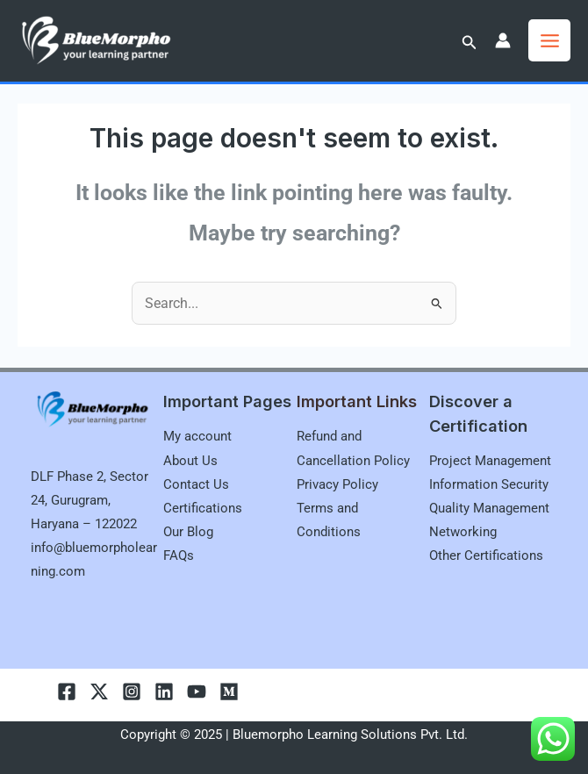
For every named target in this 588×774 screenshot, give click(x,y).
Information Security (489, 484)
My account (197, 436)
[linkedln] (164, 691)
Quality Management (489, 508)
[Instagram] (131, 691)
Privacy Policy (337, 484)
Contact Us (196, 484)
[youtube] (196, 691)
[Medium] (229, 691)
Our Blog (188, 532)
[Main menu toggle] (549, 40)
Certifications (202, 508)
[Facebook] (66, 691)
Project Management (490, 461)
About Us (190, 461)
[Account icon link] (503, 40)
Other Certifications (486, 555)
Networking (463, 532)
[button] (469, 43)
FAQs (178, 555)
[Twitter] (99, 691)
